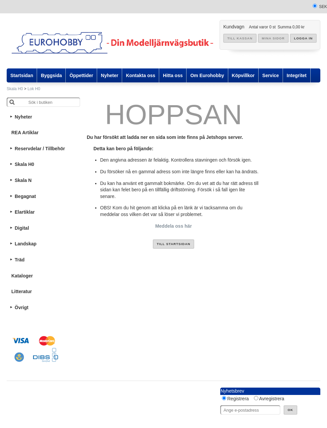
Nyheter (23, 117)
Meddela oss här (173, 226)
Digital (22, 228)
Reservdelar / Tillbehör (40, 148)
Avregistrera (271, 398)
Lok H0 (33, 88)
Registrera (238, 398)
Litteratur (21, 291)
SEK (323, 6)
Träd (20, 259)
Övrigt (21, 307)
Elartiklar (25, 212)
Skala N (23, 180)
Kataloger (22, 275)
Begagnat (25, 196)
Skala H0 (15, 88)
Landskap (25, 243)
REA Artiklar (24, 132)
